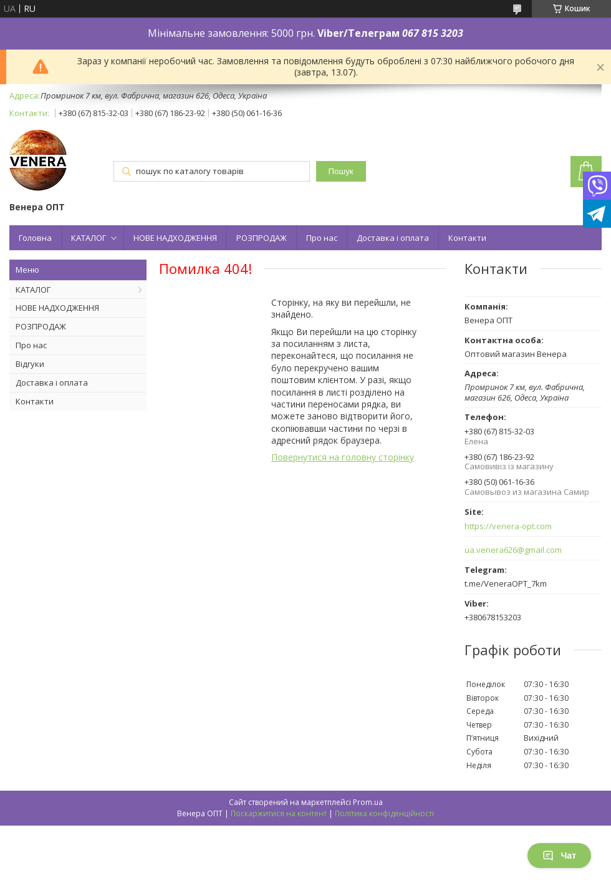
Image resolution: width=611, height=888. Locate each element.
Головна (35, 237)
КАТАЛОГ (88, 237)
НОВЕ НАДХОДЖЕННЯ (175, 237)
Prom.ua (368, 802)
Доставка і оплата (393, 237)
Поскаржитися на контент (279, 813)
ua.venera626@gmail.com (513, 550)
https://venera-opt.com (508, 526)
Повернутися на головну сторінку (342, 457)
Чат (559, 855)
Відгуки (30, 363)
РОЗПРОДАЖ (261, 237)
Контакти (467, 237)
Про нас (321, 237)
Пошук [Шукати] (341, 171)
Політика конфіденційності (384, 813)
